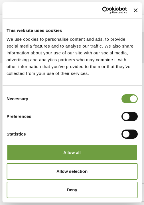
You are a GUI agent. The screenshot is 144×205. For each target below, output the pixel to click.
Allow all (72, 152)
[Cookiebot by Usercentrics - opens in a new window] (102, 10)
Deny (72, 189)
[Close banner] (135, 10)
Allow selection (72, 171)
